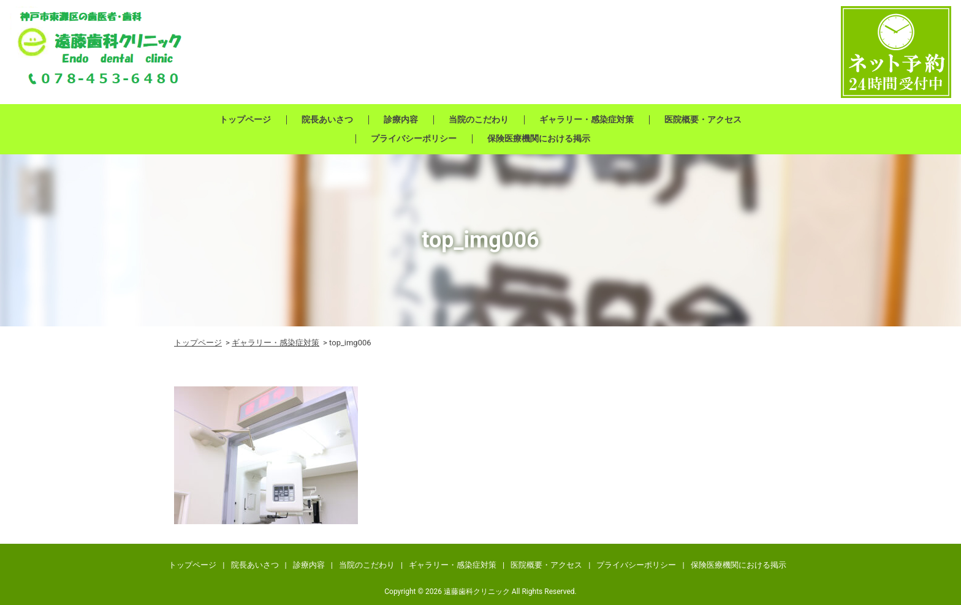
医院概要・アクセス (703, 119)
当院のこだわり (479, 119)
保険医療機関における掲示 (538, 138)
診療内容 (401, 119)
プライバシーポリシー (414, 138)
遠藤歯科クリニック (477, 591)
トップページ (245, 119)
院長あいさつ (327, 119)
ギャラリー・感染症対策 (586, 119)
